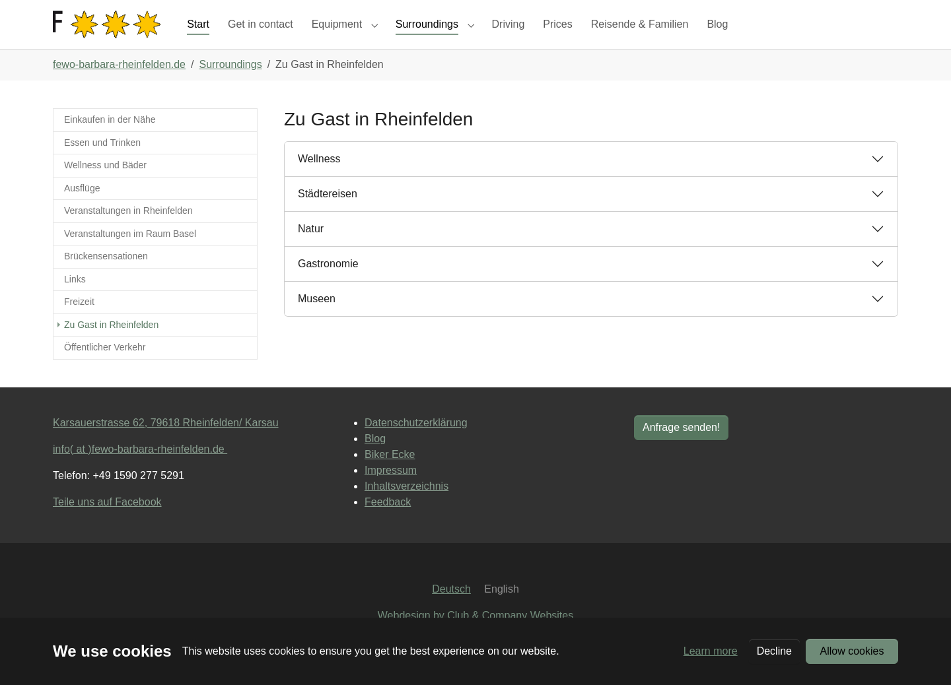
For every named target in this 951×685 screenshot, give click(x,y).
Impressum (391, 493)
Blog (375, 461)
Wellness (319, 182)
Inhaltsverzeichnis (406, 509)
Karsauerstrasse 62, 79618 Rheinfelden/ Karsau (166, 445)
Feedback (388, 525)
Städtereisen (327, 217)
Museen (316, 322)
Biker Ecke (390, 477)
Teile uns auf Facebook (107, 525)
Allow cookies (852, 651)
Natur (311, 252)
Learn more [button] (711, 651)
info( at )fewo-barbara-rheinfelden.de (140, 472)
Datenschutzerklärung (416, 445)
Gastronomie (328, 287)
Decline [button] (774, 651)
